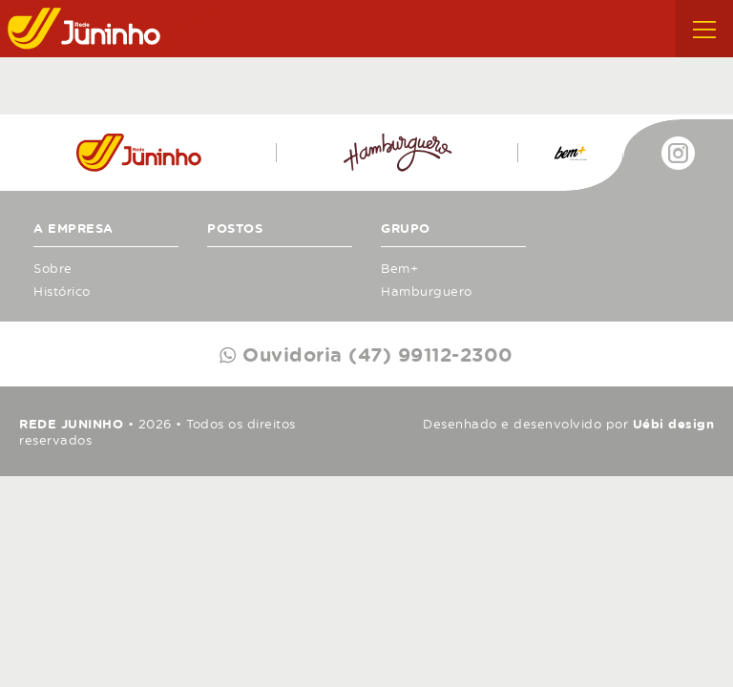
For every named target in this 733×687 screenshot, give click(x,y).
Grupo (405, 228)
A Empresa (73, 228)
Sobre (53, 268)
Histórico (62, 291)
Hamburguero (426, 291)
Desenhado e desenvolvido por (568, 423)
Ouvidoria (375, 354)
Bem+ (399, 268)
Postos (234, 228)
